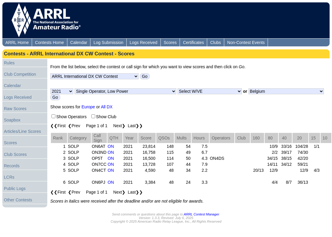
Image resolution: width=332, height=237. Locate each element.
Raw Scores (15, 108)
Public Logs (14, 188)
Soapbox (12, 120)
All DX (107, 106)
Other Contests (18, 200)
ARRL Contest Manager (201, 214)
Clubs (215, 42)
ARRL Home (17, 42)
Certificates (193, 42)
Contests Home (49, 42)
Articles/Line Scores (22, 131)
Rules (9, 62)
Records (11, 165)
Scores (170, 42)
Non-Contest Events (246, 42)
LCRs (9, 177)
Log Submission (108, 42)
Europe (88, 106)
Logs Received (143, 42)
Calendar (78, 42)
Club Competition (20, 74)
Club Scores (15, 154)
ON (111, 146)
